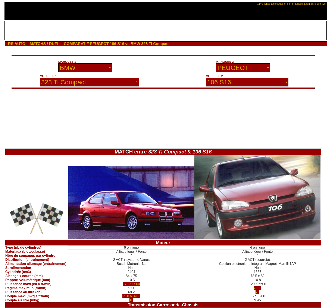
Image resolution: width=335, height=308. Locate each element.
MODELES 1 (48, 76)
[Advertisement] (165, 30)
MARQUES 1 (67, 61)
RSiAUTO (16, 44)
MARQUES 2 (225, 61)
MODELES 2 (214, 76)
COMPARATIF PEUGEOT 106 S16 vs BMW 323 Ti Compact (117, 44)
